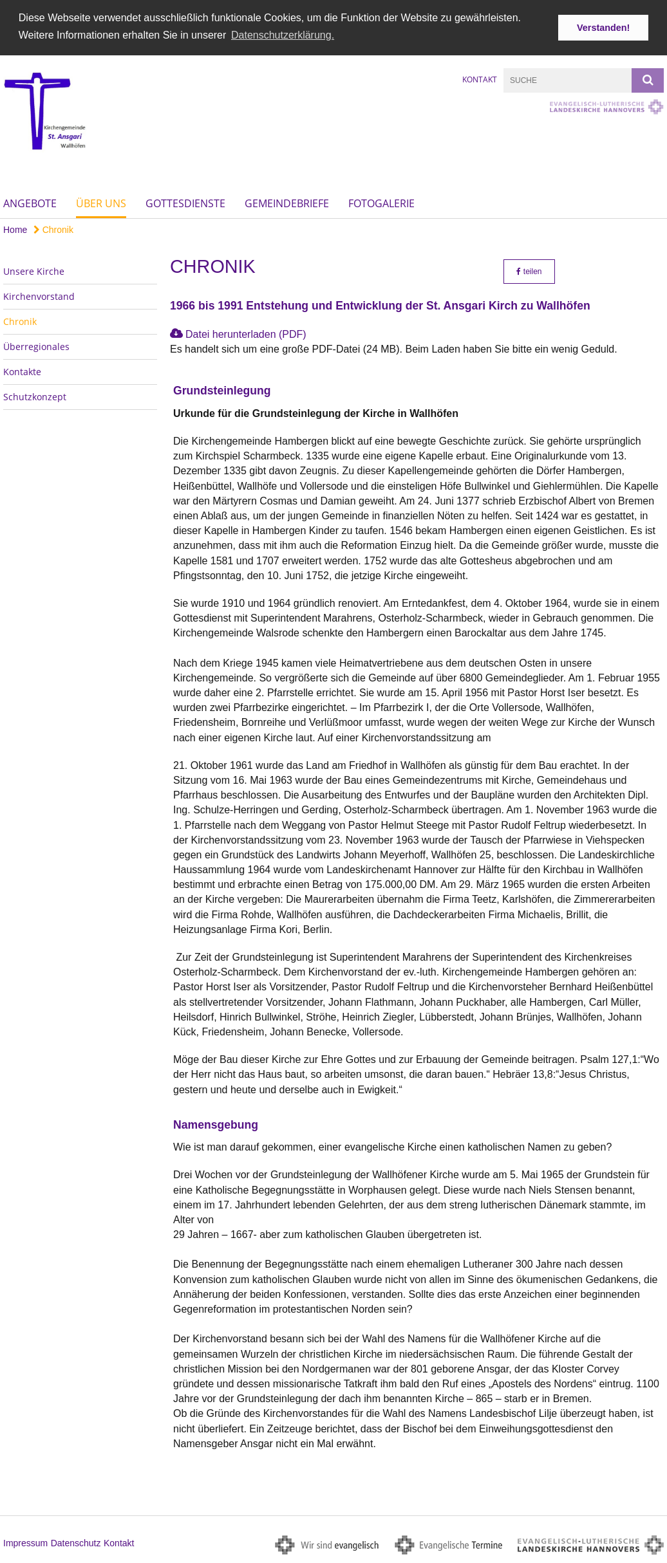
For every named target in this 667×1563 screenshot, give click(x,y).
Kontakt (479, 78)
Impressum (25, 1542)
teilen (528, 270)
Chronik (53, 228)
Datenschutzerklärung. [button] (282, 35)
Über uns (101, 202)
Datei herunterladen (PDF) (245, 333)
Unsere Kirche (33, 270)
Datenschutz (76, 1542)
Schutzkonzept (34, 396)
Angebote (30, 202)
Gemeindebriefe (287, 202)
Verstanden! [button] (603, 28)
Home (15, 228)
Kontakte (22, 371)
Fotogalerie (381, 202)
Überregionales (36, 346)
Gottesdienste (185, 202)
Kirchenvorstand (39, 296)
